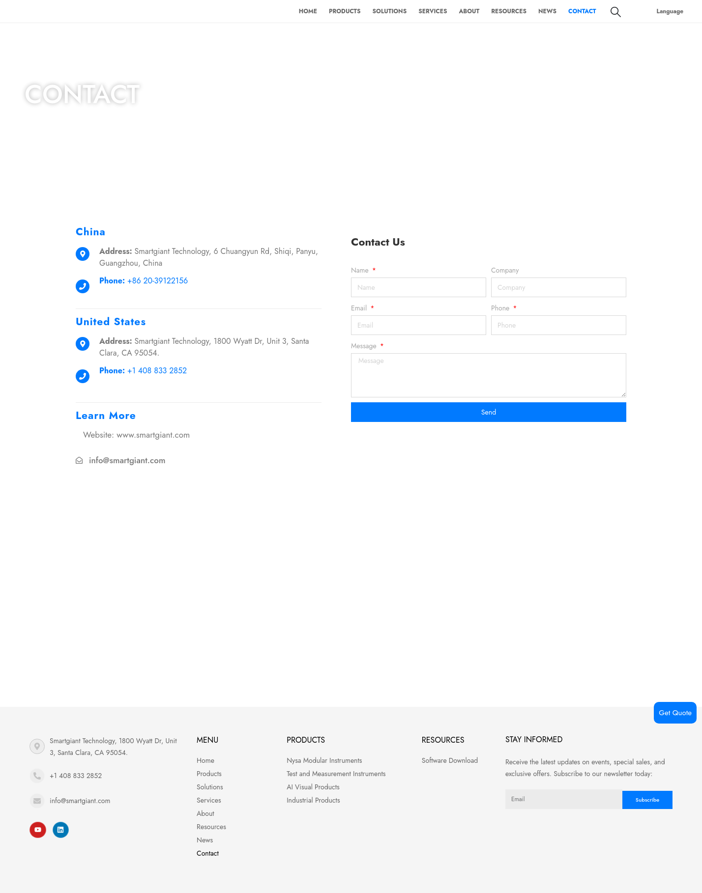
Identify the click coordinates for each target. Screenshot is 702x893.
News (547, 11)
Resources (508, 11)
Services (432, 11)
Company (505, 270)
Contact (582, 11)
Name (361, 270)
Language (670, 11)
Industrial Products (313, 800)
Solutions (390, 11)
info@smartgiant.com (127, 460)
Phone (501, 308)
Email (360, 308)
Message (365, 346)
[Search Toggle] (616, 12)
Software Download (450, 760)
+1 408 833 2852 (76, 776)
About (469, 11)
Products (345, 11)
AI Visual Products (313, 787)
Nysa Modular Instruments (324, 760)
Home (308, 11)
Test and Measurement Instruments (336, 774)
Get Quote (675, 712)
